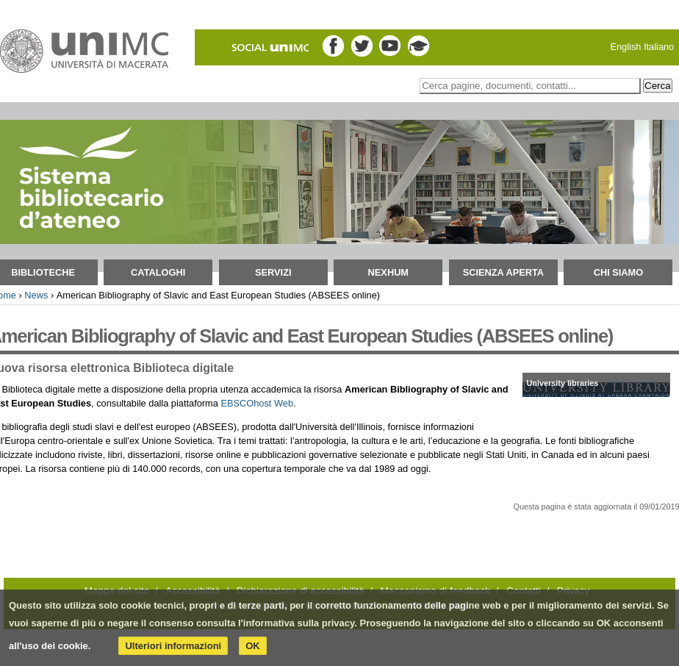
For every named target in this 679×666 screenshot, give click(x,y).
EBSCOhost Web (256, 403)
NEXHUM (388, 272)
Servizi (273, 272)
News (36, 295)
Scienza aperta (503, 272)
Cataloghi (158, 272)
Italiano (659, 46)
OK (252, 645)
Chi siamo (619, 272)
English (625, 46)
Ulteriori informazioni (173, 645)
